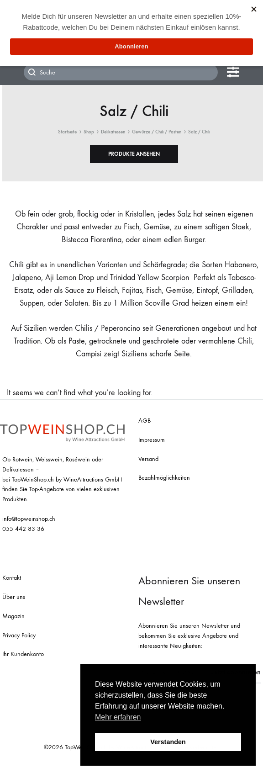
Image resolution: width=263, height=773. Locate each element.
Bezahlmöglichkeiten (164, 478)
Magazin (13, 616)
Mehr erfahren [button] (118, 717)
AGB (144, 420)
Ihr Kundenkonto (23, 654)
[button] (134, 154)
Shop (89, 132)
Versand (148, 459)
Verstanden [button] (168, 742)
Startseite (67, 132)
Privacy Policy (19, 635)
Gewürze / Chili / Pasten (156, 132)
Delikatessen (113, 132)
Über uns (13, 597)
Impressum (151, 440)
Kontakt (11, 578)
